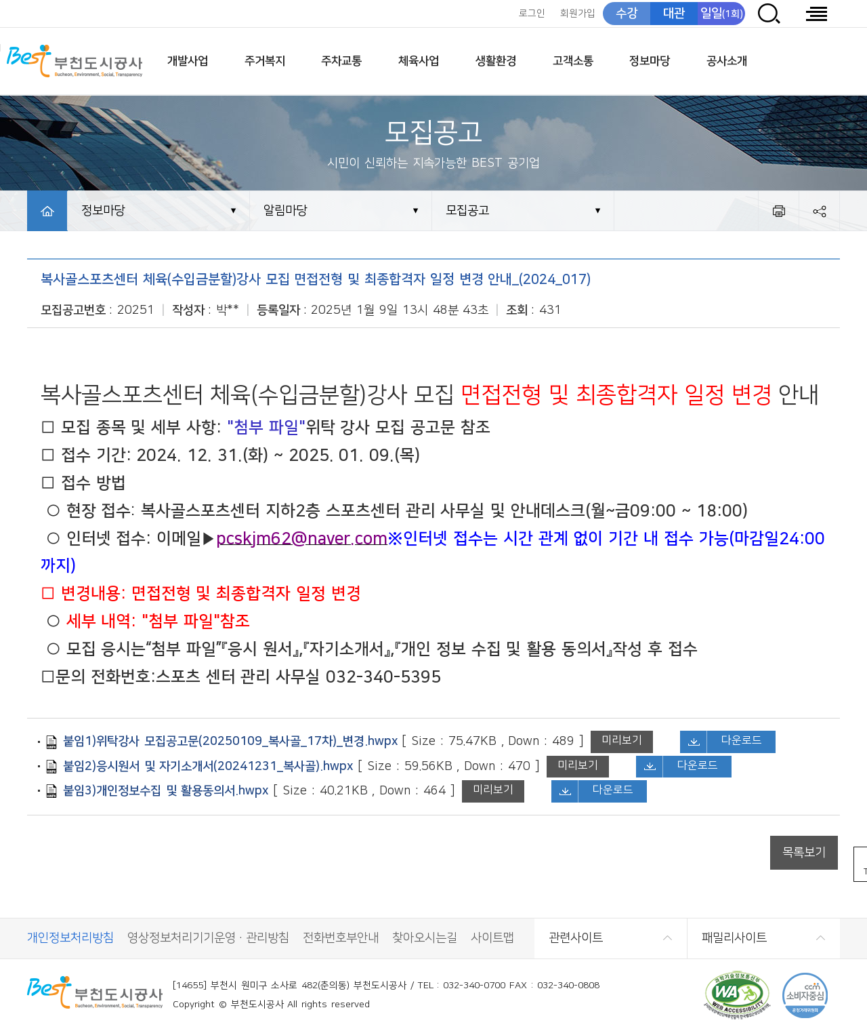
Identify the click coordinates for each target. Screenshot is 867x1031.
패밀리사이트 (734, 938)
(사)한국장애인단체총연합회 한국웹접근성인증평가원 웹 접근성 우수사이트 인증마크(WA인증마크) (737, 995)
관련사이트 (576, 938)
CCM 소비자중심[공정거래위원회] (805, 995)
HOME (47, 210)
